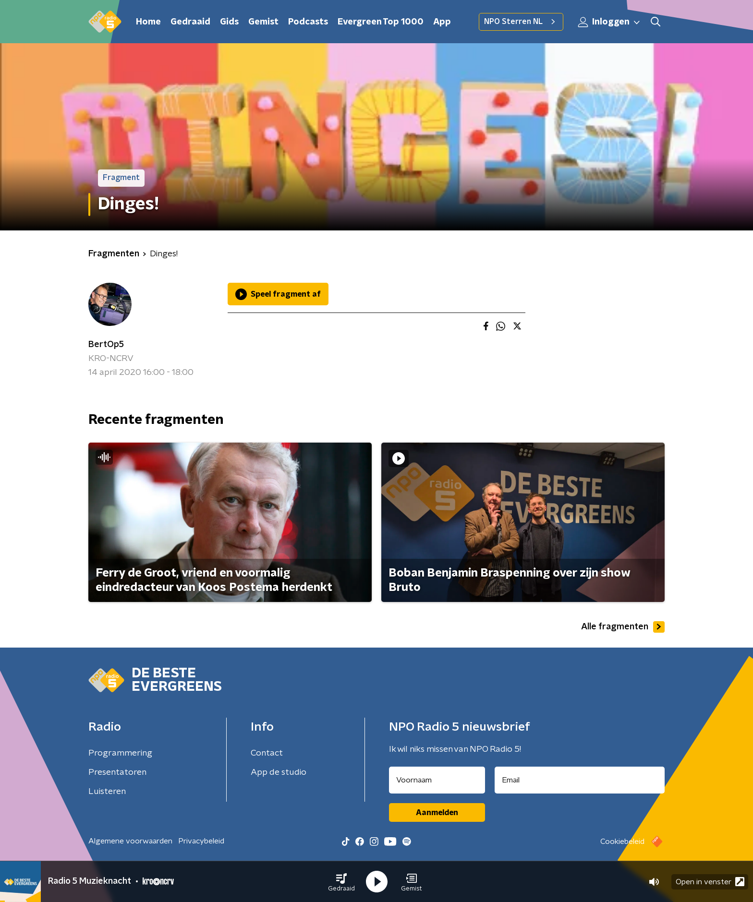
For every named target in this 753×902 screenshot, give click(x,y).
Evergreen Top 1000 (381, 22)
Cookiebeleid (622, 841)
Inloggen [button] (609, 22)
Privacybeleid (201, 841)
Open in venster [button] (710, 881)
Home (148, 22)
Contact (267, 753)
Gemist (263, 22)
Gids (229, 22)
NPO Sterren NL (521, 21)
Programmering (120, 753)
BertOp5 (106, 344)
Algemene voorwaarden (130, 841)
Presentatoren (117, 772)
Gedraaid (190, 22)
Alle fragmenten (623, 627)
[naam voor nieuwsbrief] (437, 780)
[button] (341, 881)
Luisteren (107, 791)
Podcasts (308, 22)
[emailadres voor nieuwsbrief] (580, 780)
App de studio (278, 772)
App (442, 22)
